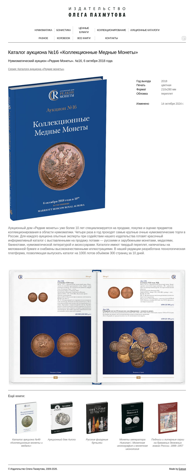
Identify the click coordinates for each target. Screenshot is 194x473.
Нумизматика (43, 30)
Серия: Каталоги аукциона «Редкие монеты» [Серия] (36, 69)
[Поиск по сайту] (184, 38)
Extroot (182, 469)
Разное (43, 38)
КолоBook (63, 38)
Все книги (83, 38)
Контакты (111, 38)
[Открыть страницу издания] (26, 418)
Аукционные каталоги (144, 30)
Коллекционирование (111, 30)
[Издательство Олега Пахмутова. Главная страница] (97, 12)
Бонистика (63, 30)
